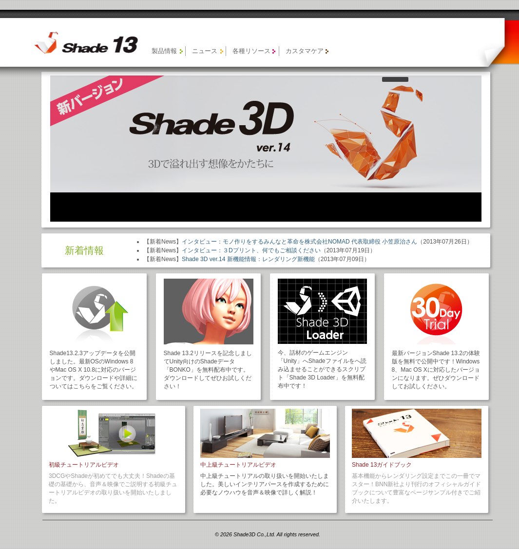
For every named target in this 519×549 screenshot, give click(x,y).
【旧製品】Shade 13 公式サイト (80, 42)
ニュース (204, 51)
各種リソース (251, 51)
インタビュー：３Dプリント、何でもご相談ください (251, 250)
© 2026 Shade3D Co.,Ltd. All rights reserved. (267, 534)
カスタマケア (305, 51)
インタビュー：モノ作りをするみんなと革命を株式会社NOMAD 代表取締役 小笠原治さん (299, 241)
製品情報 (164, 51)
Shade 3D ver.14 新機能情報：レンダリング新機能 (248, 259)
